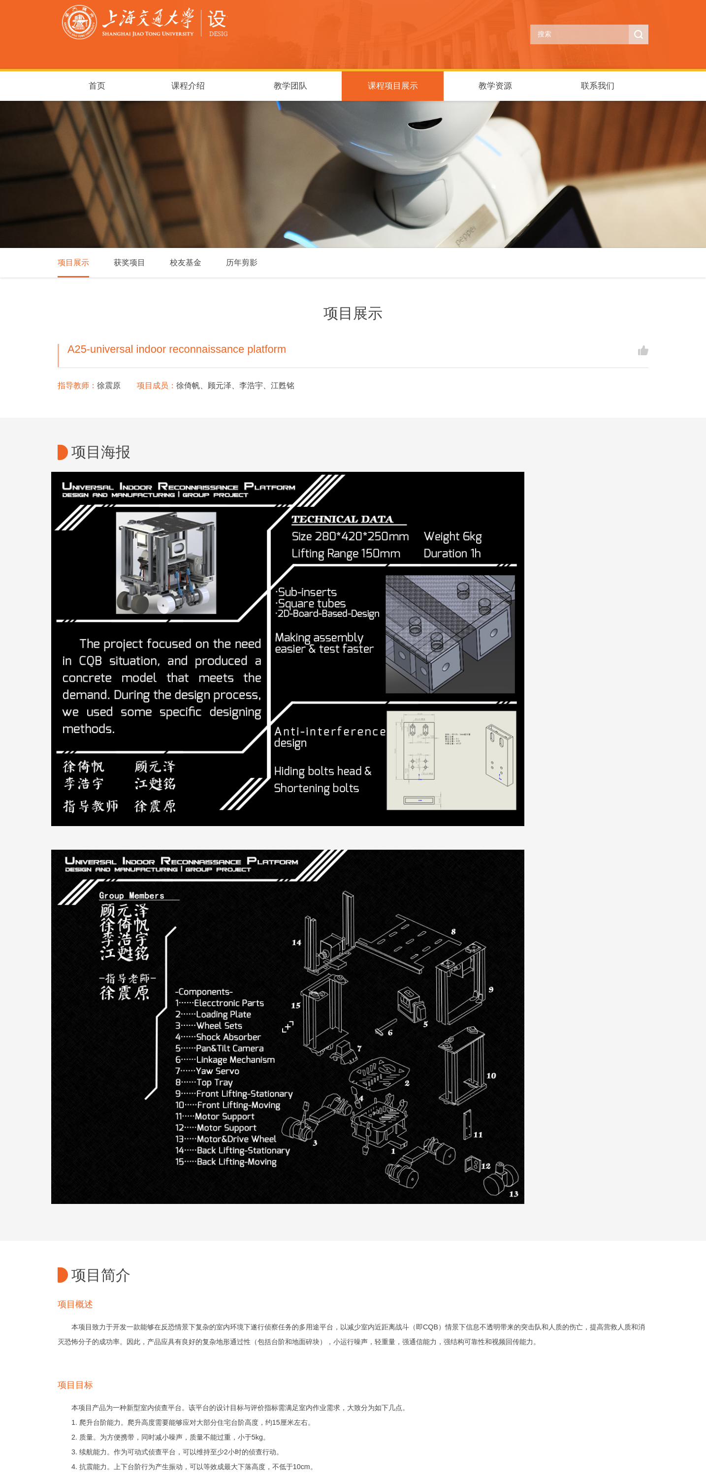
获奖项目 (129, 262)
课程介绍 (188, 86)
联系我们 (597, 86)
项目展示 (73, 262)
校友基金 (185, 262)
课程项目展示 (393, 86)
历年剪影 (241, 262)
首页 (97, 86)
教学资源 (495, 86)
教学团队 (290, 86)
